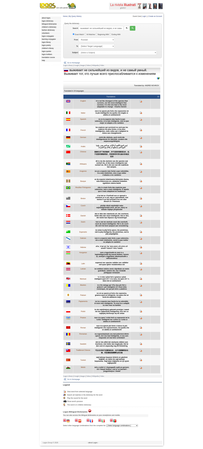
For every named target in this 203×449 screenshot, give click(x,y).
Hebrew (83, 247)
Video (102, 65)
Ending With (114, 34)
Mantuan (83, 279)
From (76, 40)
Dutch (83, 222)
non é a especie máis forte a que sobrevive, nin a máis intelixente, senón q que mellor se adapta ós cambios (112, 240)
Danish (83, 216)
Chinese (83, 152)
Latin (83, 264)
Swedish (83, 344)
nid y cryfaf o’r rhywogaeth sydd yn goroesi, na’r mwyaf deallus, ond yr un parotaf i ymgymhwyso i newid (111, 369)
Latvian (83, 269)
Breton (83, 198)
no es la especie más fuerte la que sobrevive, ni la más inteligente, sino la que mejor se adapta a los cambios (112, 121)
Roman (83, 328)
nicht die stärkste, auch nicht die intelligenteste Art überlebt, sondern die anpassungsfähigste (111, 139)
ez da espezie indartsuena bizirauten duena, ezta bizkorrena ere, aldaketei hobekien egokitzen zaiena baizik (112, 181)
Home (65, 16)
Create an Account (155, 16)
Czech (83, 206)
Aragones (83, 171)
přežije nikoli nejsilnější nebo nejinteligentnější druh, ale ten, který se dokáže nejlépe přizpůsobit (111, 207)
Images (82, 65)
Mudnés (83, 285)
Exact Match (78, 34)
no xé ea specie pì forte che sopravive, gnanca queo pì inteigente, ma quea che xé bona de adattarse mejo (112, 295)
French (83, 130)
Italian (83, 113)
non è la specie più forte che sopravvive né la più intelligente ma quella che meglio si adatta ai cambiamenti (112, 113)
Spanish (83, 119)
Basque (83, 181)
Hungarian (83, 253)
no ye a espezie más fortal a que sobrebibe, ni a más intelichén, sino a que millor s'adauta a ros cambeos (112, 173)
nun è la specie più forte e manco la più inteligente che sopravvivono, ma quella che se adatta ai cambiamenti (111, 328)
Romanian (83, 334)
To (77, 46)
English (83, 101)
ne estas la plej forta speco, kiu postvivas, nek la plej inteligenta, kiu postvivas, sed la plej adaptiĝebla (112, 232)
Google (76, 65)
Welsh (83, 367)
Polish (83, 311)
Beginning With (102, 34)
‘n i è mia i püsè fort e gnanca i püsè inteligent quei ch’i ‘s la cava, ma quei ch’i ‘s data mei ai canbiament (111, 279)
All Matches (90, 34)
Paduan (83, 295)
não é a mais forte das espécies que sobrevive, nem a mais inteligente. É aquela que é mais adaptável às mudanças (112, 189)
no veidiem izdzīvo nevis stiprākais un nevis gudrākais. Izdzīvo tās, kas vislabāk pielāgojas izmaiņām (111, 271)
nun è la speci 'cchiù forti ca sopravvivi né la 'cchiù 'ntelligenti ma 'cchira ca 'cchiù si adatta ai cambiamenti (111, 320)
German (83, 137)
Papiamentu (83, 301)
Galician (83, 238)
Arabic (83, 146)
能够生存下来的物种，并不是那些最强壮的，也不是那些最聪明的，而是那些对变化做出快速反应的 (111, 154)
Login (144, 16)
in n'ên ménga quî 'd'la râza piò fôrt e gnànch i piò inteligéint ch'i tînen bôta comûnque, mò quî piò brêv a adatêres (112, 287)
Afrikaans (83, 164)
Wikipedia (95, 65)
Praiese (83, 318)
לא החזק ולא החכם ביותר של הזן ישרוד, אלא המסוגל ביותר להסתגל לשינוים (112, 247)
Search (75, 28)
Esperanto (83, 232)
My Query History (75, 16)
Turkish (83, 360)
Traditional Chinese (83, 350)
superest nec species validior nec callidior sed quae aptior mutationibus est (111, 264)
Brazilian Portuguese (83, 187)
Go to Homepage (73, 63)
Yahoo (88, 65)
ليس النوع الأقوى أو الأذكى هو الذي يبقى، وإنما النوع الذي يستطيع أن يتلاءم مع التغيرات (111, 146)
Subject (75, 53)
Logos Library (68, 65)
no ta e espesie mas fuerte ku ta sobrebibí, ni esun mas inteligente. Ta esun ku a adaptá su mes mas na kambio (111, 303)
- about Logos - (92, 443)
